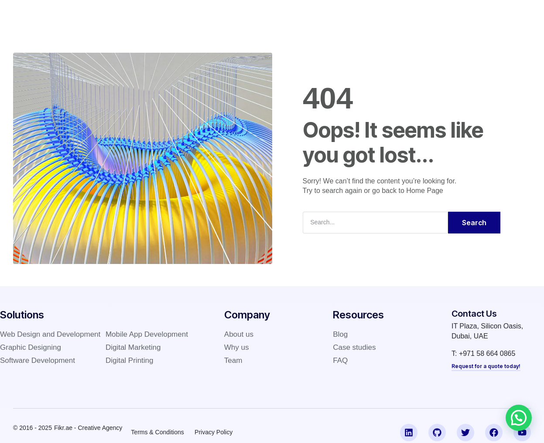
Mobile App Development (147, 334)
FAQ (345, 14)
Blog (318, 14)
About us (238, 334)
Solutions (180, 14)
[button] (519, 418)
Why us (236, 347)
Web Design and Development (50, 334)
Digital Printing (130, 360)
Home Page (424, 190)
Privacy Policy (214, 431)
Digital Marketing (133, 347)
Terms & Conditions (157, 431)
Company (224, 14)
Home (141, 14)
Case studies (275, 14)
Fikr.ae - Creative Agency (88, 427)
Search (474, 222)
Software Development (37, 360)
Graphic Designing (30, 347)
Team (233, 360)
